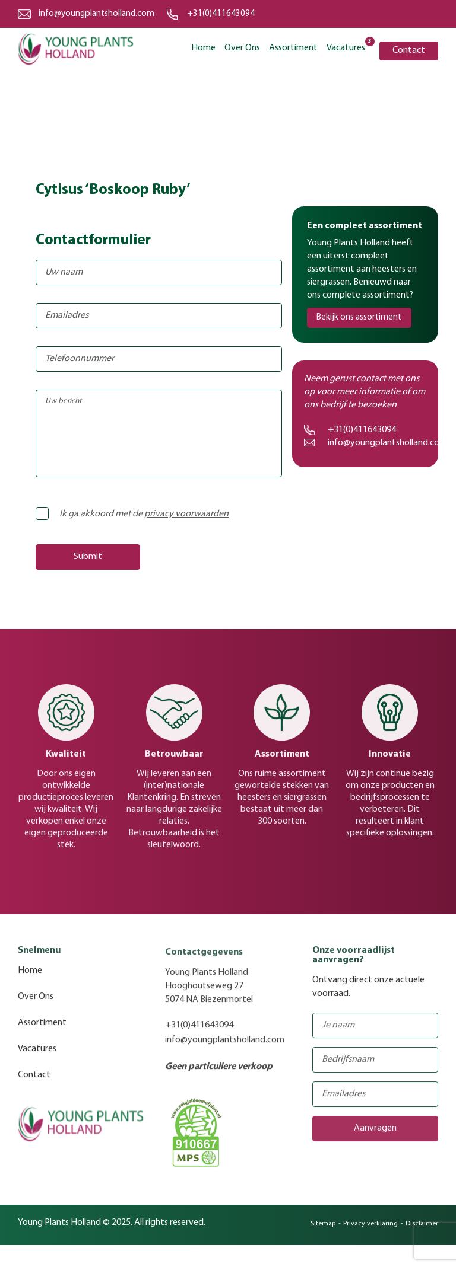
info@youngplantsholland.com (96, 13)
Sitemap (323, 1228)
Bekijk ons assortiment (358, 317)
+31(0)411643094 (221, 13)
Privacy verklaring (370, 1228)
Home (203, 48)
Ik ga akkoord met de (136, 514)
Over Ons (242, 48)
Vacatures (346, 47)
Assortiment (293, 48)
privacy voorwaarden (186, 514)
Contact (408, 50)
